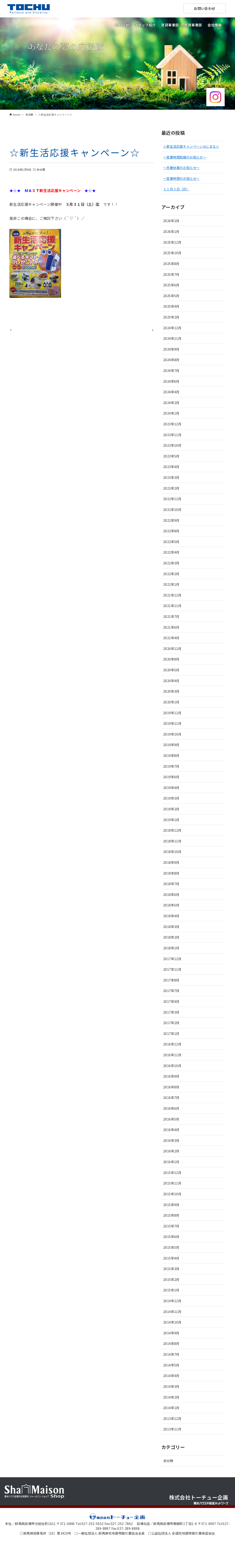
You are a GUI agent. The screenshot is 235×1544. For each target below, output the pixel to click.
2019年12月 (172, 712)
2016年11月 (172, 1054)
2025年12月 (172, 242)
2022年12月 (172, 498)
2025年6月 (171, 284)
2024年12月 (172, 327)
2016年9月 (171, 1076)
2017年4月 (171, 1001)
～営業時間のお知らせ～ (181, 178)
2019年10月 (172, 734)
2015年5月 (171, 1247)
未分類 (41, 169)
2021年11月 (172, 605)
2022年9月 (171, 520)
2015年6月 (171, 1236)
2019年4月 (171, 787)
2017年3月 (171, 1012)
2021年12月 (172, 595)
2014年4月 (171, 1375)
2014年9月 (171, 1332)
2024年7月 (171, 370)
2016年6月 (171, 1108)
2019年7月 (171, 766)
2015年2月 (171, 1279)
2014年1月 (171, 1407)
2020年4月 (171, 680)
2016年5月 (171, 1119)
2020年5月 (171, 669)
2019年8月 (171, 755)
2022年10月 (172, 509)
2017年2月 (171, 1022)
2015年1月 (171, 1290)
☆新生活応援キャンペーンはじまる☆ (191, 146)
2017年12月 (172, 958)
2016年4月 (171, 1129)
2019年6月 (171, 776)
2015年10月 (172, 1193)
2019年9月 (171, 744)
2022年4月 (171, 552)
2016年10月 (172, 1065)
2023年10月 (172, 445)
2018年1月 (171, 947)
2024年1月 (171, 413)
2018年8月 (171, 873)
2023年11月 (172, 434)
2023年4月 (171, 466)
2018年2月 (171, 937)
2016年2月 (171, 1150)
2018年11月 (172, 841)
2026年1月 (171, 231)
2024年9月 (171, 349)
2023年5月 (171, 456)
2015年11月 (172, 1183)
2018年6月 (171, 894)
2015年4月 (171, 1258)
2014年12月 (172, 1300)
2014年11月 (172, 1311)
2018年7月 (171, 883)
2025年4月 (171, 306)
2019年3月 (171, 798)
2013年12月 (172, 1418)
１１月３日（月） (176, 189)
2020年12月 (172, 648)
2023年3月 (171, 477)
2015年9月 (171, 1204)
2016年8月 (171, 1086)
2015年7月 (171, 1225)
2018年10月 (172, 851)
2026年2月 (171, 220)
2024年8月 (171, 359)
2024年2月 (171, 402)
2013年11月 (172, 1429)
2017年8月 (171, 980)
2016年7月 (171, 1097)
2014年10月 (172, 1322)
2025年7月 (171, 274)
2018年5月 (171, 905)
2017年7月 (171, 990)
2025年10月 (172, 252)
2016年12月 (172, 1044)
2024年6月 (171, 381)
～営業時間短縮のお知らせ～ (184, 157)
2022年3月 (171, 562)
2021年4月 (171, 637)
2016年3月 (171, 1140)
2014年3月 (171, 1386)
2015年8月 (171, 1215)
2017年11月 (172, 969)
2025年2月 (171, 317)
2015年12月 (172, 1172)
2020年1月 (171, 702)
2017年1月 (171, 1033)
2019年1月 (171, 819)
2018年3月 (171, 926)
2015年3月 (171, 1268)
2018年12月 (172, 830)
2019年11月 (172, 723)
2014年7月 (171, 1354)
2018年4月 (171, 915)
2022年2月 (171, 573)
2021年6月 (171, 627)
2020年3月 (171, 691)
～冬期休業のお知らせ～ (181, 167)
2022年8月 (171, 530)
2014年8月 (171, 1343)
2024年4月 (171, 391)
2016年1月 (171, 1161)
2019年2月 (171, 808)
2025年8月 (171, 263)
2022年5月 (171, 541)
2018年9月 (171, 862)
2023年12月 (172, 423)
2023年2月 (171, 488)
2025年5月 (171, 295)
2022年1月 (171, 584)
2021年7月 (171, 616)
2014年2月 (171, 1397)
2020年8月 (171, 659)
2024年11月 (172, 338)
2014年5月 (171, 1365)
